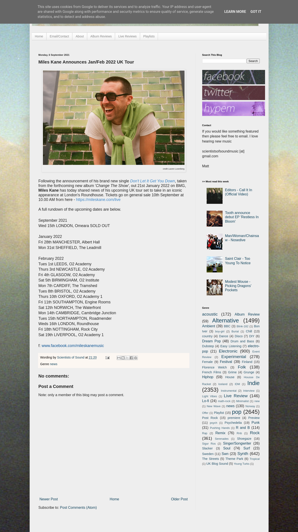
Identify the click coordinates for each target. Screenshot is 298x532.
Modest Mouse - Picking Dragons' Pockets (238, 286)
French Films (211, 372)
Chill (249, 331)
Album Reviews (101, 36)
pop (236, 412)
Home (39, 36)
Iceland (222, 384)
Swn (225, 454)
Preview (254, 418)
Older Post (179, 499)
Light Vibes (209, 396)
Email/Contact (59, 36)
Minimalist (242, 401)
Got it (255, 12)
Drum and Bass (242, 341)
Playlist (219, 412)
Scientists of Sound (71, 357)
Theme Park (234, 459)
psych (213, 422)
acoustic (210, 314)
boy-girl (219, 331)
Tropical (255, 459)
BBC (227, 326)
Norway (250, 406)
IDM (237, 384)
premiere (234, 418)
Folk (242, 367)
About (80, 36)
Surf (246, 448)
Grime (232, 372)
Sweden (208, 454)
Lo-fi (205, 401)
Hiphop (207, 377)
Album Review (247, 314)
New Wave (214, 406)
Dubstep (208, 346)
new (257, 401)
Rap (204, 433)
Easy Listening (230, 346)
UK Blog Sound (217, 463)
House (230, 377)
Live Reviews (127, 36)
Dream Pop (211, 341)
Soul (226, 448)
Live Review (236, 395)
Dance (223, 336)
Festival (226, 362)
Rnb (239, 433)
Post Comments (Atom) (78, 507)
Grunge (249, 372)
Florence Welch (214, 367)
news (54, 364)
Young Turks (242, 463)
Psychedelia (233, 422)
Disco (239, 336)
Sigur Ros (209, 443)
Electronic (228, 351)
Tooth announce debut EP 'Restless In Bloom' (242, 217)
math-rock (224, 401)
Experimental (233, 356)
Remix (220, 433)
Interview (248, 390)
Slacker (207, 448)
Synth (242, 453)
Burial (235, 331)
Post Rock (210, 418)
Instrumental (228, 390)
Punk (256, 422)
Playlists (149, 36)
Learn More (235, 12)
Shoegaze (244, 438)
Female (207, 362)
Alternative (225, 320)
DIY (251, 336)
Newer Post (49, 499)
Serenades (222, 438)
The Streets (210, 459)
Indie (253, 383)
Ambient (208, 326)
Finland (247, 362)
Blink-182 (242, 326)
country (207, 336)
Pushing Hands (220, 428)
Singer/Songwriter (237, 443)
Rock (255, 432)
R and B (243, 428)
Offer (205, 412)
